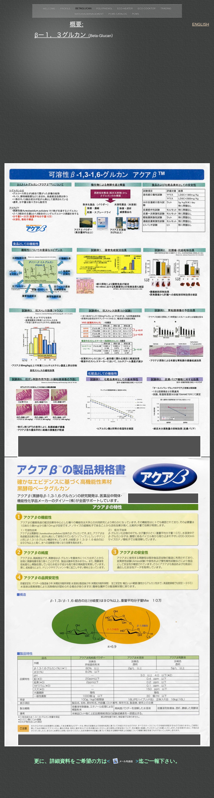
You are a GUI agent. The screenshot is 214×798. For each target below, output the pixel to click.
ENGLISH (200, 24)
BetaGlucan (83, 8)
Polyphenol (104, 8)
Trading (166, 8)
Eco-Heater (125, 8)
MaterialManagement (89, 13)
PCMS (136, 13)
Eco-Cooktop (147, 8)
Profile (65, 8)
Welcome (49, 8)
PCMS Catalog (118, 13)
